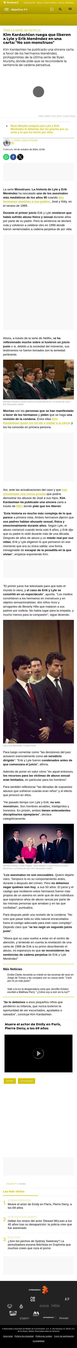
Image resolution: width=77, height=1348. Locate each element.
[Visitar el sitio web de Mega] (55, 1305)
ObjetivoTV (11, 1184)
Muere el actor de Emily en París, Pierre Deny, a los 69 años (33, 1026)
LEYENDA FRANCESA (19, 1200)
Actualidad (26, 1081)
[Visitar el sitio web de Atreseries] (67, 1299)
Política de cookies (44, 1336)
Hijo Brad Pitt (29, 3)
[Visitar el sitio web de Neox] (32, 1299)
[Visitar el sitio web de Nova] (44, 1306)
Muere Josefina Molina (47, 3)
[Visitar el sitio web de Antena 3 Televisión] (9, 1306)
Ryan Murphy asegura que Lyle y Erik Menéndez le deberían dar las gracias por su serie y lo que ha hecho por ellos (39, 129)
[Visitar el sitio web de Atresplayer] (50, 1317)
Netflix (10, 1081)
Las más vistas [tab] (13, 1191)
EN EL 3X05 (14, 1237)
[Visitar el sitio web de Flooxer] (64, 1318)
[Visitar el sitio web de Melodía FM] (36, 1313)
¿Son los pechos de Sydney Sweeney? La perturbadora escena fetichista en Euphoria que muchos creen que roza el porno (39, 1244)
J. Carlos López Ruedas (24, 140)
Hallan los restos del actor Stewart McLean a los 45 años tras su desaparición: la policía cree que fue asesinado (40, 1224)
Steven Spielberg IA (67, 3)
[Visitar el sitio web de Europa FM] (24, 1318)
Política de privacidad (24, 1336)
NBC (19, 506)
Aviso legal (8, 1336)
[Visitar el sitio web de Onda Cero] (13, 1313)
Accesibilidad (38, 1341)
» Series (22, 1184)
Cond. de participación (64, 1336)
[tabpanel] (38, 1224)
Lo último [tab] (47, 1191)
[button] (60, 9)
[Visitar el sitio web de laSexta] (21, 1306)
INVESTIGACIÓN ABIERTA (22, 1217)
